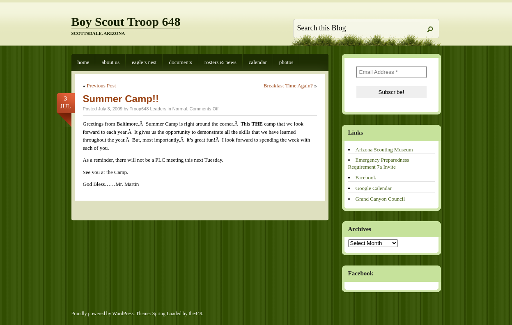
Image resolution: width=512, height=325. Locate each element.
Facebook (366, 177)
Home (84, 62)
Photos (286, 62)
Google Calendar (374, 188)
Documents (180, 62)
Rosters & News (220, 62)
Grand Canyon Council (380, 199)
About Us (110, 62)
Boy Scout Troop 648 (126, 21)
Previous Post (101, 85)
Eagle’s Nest (144, 62)
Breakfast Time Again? (288, 85)
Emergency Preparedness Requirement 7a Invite (378, 163)
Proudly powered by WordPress (102, 313)
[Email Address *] (391, 72)
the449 (195, 313)
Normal (179, 108)
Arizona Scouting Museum (384, 149)
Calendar (258, 62)
